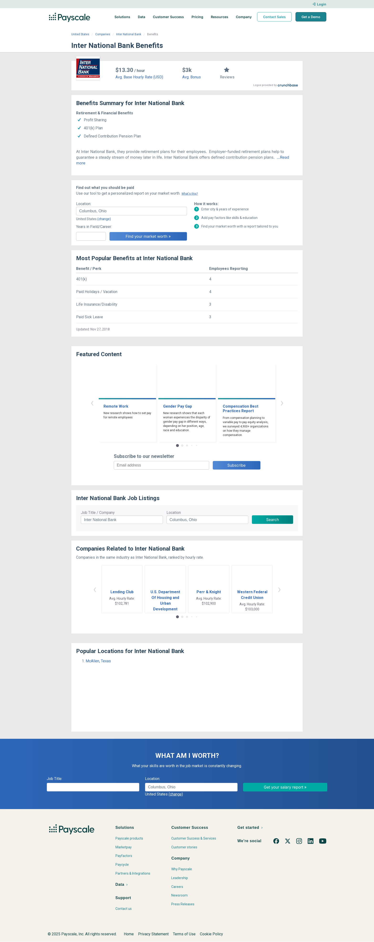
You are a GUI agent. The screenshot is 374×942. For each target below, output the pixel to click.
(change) (104, 219)
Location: (83, 204)
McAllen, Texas (98, 661)
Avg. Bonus (191, 77)
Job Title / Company (98, 512)
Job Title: (54, 778)
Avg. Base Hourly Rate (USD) (139, 77)
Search (272, 519)
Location (173, 512)
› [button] (282, 402)
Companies (102, 34)
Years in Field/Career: (94, 226)
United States (80, 34)
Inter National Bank (128, 34)
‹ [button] (92, 402)
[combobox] (131, 211)
